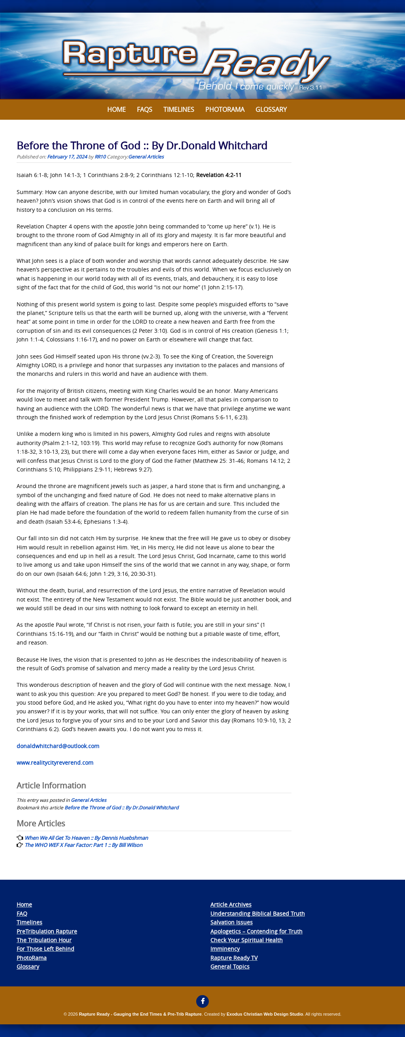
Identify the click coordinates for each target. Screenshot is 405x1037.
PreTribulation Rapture (47, 931)
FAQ (22, 913)
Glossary (271, 109)
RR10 (100, 156)
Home (116, 109)
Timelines (178, 109)
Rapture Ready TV (233, 958)
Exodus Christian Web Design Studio (265, 1014)
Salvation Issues (231, 922)
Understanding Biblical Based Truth (257, 913)
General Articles (146, 156)
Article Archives (231, 904)
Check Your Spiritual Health (246, 940)
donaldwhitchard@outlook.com (58, 746)
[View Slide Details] (202, 56)
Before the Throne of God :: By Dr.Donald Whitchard (121, 807)
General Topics (230, 966)
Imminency (225, 948)
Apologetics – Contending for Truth (256, 931)
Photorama (224, 109)
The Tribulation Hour (44, 940)
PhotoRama (32, 958)
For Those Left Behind (45, 948)
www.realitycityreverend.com (55, 762)
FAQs (144, 109)
